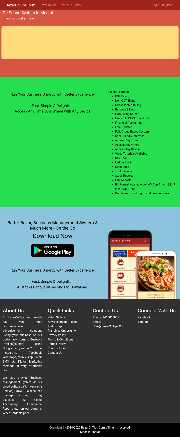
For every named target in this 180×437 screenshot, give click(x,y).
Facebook (144, 317)
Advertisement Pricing (62, 322)
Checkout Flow (57, 348)
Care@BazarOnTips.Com (109, 326)
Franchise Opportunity (62, 330)
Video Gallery (56, 317)
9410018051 (111, 317)
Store (78, 5)
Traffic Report (56, 326)
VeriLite (67, 5)
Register (167, 5)
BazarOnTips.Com (20, 5)
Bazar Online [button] (48, 5)
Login (155, 5)
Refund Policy (57, 344)
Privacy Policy (57, 335)
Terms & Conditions (61, 339)
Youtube (143, 322)
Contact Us (55, 352)
